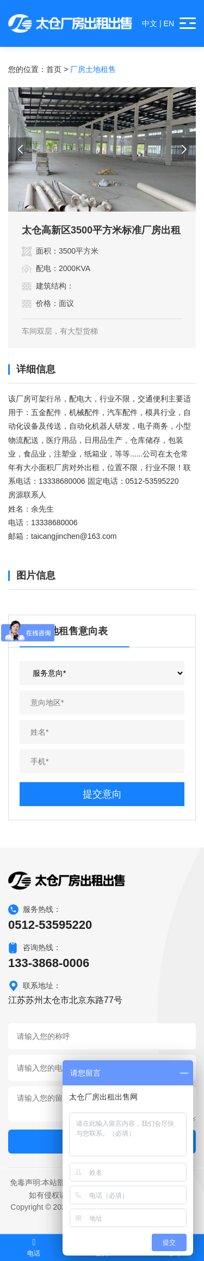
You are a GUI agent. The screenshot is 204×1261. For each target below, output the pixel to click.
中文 (149, 23)
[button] (20, 149)
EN (169, 23)
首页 (53, 69)
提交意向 (102, 794)
